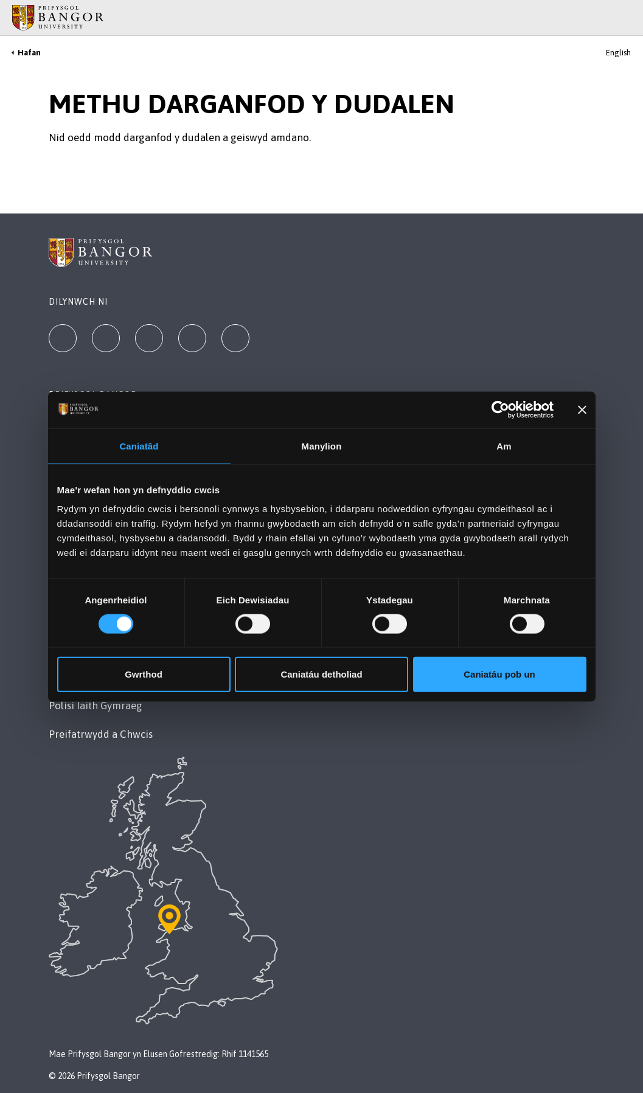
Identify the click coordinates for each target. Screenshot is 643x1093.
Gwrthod (143, 674)
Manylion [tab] (322, 445)
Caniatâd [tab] (138, 445)
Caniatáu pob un (499, 674)
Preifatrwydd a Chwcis (101, 734)
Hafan (29, 52)
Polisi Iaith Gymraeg (95, 705)
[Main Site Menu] (608, 17)
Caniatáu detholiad (321, 674)
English (618, 53)
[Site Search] (624, 17)
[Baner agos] (582, 409)
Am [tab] (503, 445)
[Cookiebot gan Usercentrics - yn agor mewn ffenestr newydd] (500, 409)
